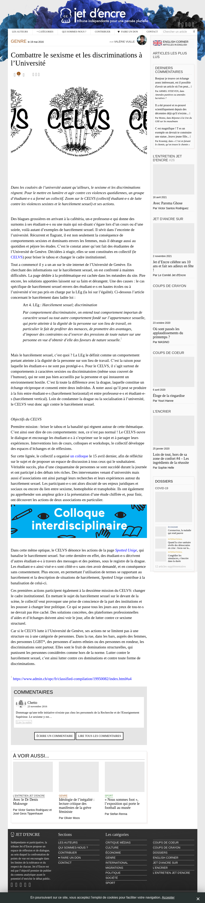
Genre (19, 45)
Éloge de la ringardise (169, 396)
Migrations (114, 871)
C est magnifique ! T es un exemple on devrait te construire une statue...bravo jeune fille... (173, 132)
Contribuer (102, 31)
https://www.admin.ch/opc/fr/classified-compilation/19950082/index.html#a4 (72, 683)
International (175, 539)
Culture (112, 851)
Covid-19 (161, 488)
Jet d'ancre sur (168, 219)
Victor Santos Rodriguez (33, 814)
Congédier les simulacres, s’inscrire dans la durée (178, 558)
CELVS (17, 261)
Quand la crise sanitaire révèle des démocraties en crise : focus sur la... (179, 545)
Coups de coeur (168, 353)
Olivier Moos (72, 822)
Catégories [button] (45, 32)
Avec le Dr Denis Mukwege (25, 806)
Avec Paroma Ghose (168, 203)
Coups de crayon (169, 286)
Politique (113, 876)
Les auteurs (20, 31)
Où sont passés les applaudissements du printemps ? (168, 333)
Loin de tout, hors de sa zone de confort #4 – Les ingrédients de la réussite (171, 459)
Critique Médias (118, 846)
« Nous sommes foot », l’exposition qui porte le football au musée (122, 808)
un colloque (79, 460)
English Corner (165, 861)
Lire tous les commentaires (99, 740)
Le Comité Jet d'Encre (172, 275)
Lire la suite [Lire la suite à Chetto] (24, 726)
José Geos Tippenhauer (28, 817)
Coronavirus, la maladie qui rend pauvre (179, 532)
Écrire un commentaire (54, 740)
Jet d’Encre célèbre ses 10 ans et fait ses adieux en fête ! (173, 266)
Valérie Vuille (124, 45)
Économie (173, 527)
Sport (109, 799)
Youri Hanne (166, 400)
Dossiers (164, 481)
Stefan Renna (118, 818)
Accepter (168, 897)
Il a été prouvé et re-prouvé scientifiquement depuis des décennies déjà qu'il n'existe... (172, 109)
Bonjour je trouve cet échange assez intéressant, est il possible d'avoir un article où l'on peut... (173, 82)
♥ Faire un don (128, 32)
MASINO (163, 342)
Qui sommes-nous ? (74, 31)
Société (112, 881)
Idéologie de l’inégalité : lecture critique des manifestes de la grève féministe (76, 810)
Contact (152, 31)
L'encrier (162, 411)
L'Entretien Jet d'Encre (29, 799)
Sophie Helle (166, 467)
